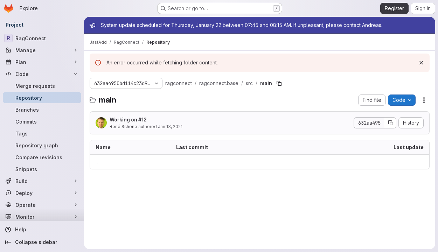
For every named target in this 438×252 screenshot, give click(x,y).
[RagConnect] (42, 38)
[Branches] (42, 109)
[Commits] (42, 121)
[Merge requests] (42, 85)
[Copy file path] (279, 83)
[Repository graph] (42, 145)
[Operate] (42, 204)
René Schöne (123, 126)
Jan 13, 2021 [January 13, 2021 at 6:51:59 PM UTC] (170, 126)
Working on (128, 119)
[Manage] (42, 50)
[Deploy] (42, 192)
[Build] (42, 181)
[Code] (42, 73)
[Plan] (42, 62)
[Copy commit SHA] (390, 122)
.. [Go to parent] (97, 162)
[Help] (42, 229)
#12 (142, 119)
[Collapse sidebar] (42, 242)
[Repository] (42, 97)
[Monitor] (42, 216)
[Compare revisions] (42, 157)
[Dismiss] (421, 62)
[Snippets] (42, 169)
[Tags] (42, 133)
